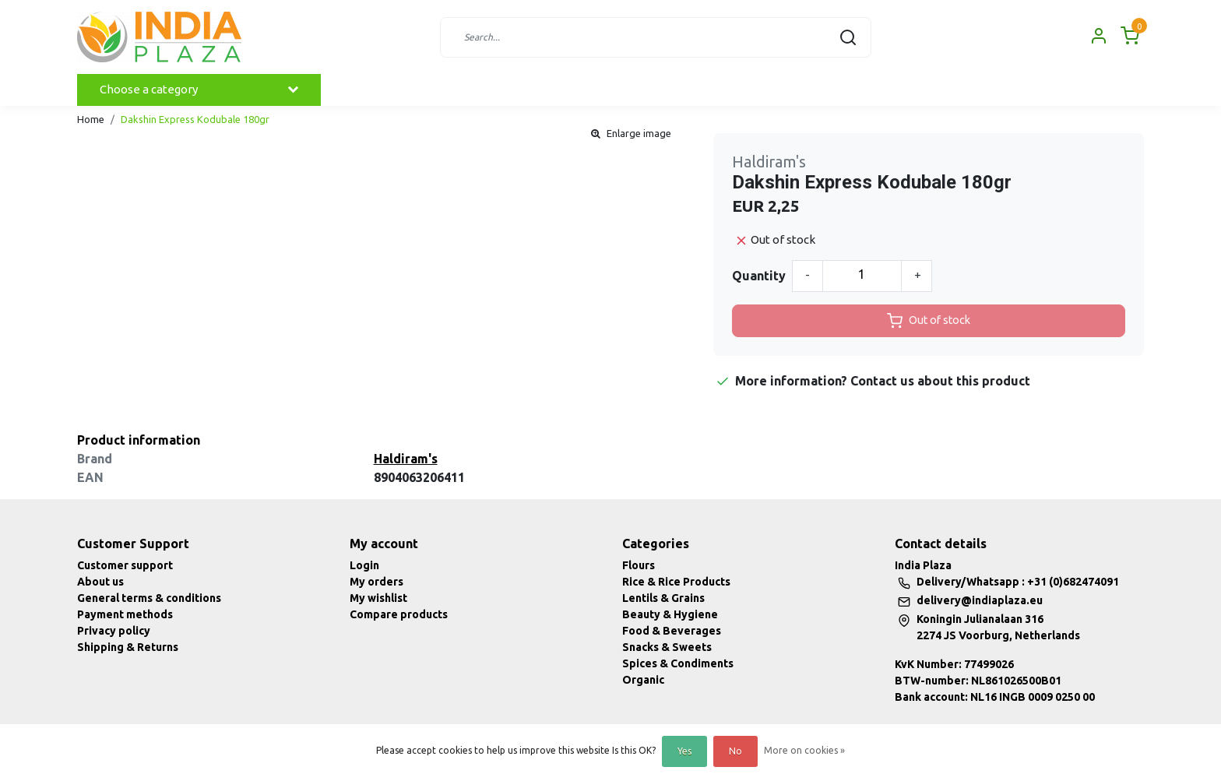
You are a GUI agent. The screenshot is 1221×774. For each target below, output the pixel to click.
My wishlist (378, 598)
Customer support (125, 565)
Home (90, 119)
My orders (376, 581)
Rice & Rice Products (676, 581)
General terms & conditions (149, 598)
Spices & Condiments (678, 663)
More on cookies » (804, 750)
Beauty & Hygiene (670, 614)
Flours (638, 565)
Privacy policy (113, 630)
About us (100, 581)
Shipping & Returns (127, 647)
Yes (684, 751)
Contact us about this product (940, 381)
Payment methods (125, 614)
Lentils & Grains (663, 598)
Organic (643, 680)
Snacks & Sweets (667, 647)
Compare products (399, 614)
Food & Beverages (671, 630)
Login (364, 565)
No (735, 751)
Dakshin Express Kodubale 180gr (195, 119)
